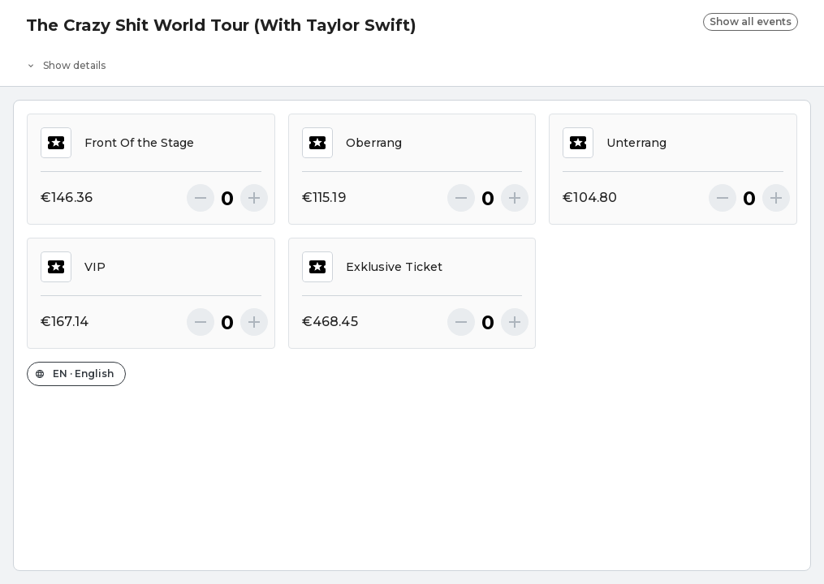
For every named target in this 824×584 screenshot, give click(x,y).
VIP (73, 266)
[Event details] (412, 61)
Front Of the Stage (117, 142)
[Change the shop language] (76, 374)
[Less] (200, 198)
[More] (254, 198)
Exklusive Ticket (372, 266)
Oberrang (352, 142)
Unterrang (615, 142)
